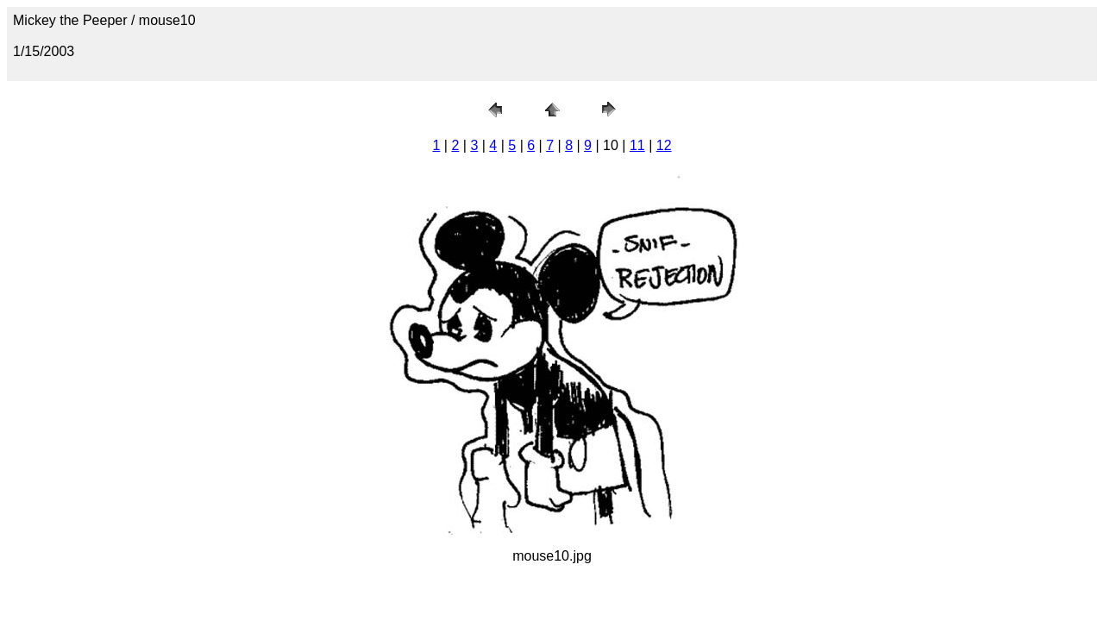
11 (637, 145)
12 (664, 145)
